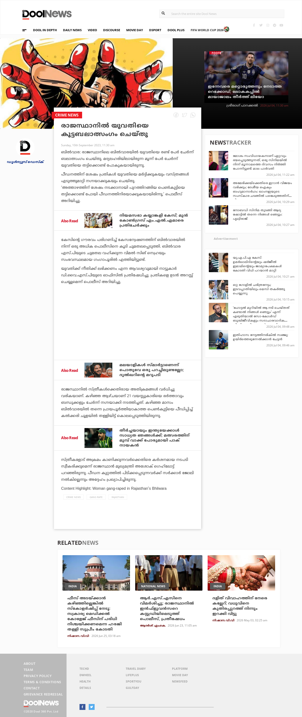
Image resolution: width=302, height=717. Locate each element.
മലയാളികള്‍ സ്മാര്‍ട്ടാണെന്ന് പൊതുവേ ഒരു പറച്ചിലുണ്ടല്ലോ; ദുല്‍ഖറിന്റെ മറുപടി (151, 370)
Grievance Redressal (43, 694)
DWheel (86, 675)
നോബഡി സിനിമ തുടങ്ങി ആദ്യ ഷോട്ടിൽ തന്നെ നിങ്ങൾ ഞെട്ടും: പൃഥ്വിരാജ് (257, 215)
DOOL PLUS (176, 30)
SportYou (133, 681)
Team (28, 669)
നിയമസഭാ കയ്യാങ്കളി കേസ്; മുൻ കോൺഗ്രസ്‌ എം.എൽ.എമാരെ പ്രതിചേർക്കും (153, 220)
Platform (180, 669)
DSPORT (155, 30)
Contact (32, 688)
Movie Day (180, 675)
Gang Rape (96, 497)
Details (85, 688)
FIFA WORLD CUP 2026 (210, 28)
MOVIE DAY (134, 30)
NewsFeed (180, 681)
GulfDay (132, 688)
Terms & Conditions (42, 682)
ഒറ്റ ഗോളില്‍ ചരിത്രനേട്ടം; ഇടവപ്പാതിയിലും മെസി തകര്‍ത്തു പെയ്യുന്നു (259, 289)
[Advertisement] (127, 335)
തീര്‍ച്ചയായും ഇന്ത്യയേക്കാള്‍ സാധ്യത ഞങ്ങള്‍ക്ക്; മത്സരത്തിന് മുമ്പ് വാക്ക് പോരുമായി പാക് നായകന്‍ (154, 438)
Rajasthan (118, 497)
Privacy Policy (38, 676)
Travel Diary (136, 669)
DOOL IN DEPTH (45, 30)
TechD (84, 669)
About (30, 663)
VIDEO (92, 30)
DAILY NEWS (72, 30)
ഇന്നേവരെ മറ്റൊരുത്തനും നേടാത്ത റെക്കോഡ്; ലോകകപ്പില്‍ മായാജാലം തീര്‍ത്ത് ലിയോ (245, 91)
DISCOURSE (111, 30)
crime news (73, 497)
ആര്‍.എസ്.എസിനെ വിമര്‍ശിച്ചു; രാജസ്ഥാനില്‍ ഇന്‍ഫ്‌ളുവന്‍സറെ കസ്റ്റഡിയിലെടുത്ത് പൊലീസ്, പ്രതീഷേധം (167, 609)
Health (85, 681)
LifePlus (132, 675)
